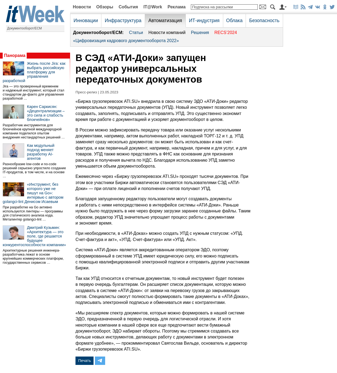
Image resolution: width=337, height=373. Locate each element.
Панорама (14, 55)
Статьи (136, 32)
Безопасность (264, 20)
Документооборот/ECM (24, 28)
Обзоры (104, 7)
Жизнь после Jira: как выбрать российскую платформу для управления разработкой (34, 72)
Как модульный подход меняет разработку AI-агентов (40, 152)
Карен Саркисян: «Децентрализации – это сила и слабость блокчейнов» (46, 113)
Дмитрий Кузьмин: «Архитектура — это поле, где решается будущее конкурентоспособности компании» (34, 236)
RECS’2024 (225, 32)
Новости (82, 7)
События (128, 7)
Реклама (176, 7)
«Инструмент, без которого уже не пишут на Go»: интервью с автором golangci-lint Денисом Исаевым (33, 193)
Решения (200, 32)
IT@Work (152, 7)
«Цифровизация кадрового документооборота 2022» (126, 40)
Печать (84, 360)
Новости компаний (166, 32)
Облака (234, 20)
